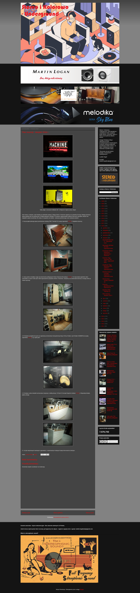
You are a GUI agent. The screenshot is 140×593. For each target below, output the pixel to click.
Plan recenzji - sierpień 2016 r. (108, 294)
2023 (103, 208)
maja (104, 303)
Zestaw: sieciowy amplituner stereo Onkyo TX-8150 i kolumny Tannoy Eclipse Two (112, 338)
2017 (103, 223)
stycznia (105, 313)
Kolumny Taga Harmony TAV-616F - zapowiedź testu (108, 260)
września (105, 235)
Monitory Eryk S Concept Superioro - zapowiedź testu (108, 274)
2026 (103, 201)
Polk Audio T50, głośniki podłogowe (112, 417)
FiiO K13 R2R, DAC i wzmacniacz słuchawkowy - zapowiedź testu (112, 364)
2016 (103, 225)
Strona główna (57, 512)
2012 (103, 323)
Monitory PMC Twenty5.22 (107, 290)
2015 (103, 316)
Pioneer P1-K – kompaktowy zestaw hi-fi (111, 381)
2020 (103, 216)
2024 (103, 206)
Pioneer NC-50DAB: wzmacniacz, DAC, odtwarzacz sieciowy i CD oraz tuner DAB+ (108, 391)
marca (105, 308)
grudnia (105, 228)
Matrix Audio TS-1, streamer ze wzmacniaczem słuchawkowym (112, 347)
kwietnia (105, 306)
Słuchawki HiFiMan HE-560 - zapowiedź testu (108, 247)
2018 (103, 221)
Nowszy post (26, 512)
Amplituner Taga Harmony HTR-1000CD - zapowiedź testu (108, 267)
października (106, 233)
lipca (104, 298)
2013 (103, 321)
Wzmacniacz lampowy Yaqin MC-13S (111, 372)
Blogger (82, 589)
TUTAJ (69, 221)
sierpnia (105, 237)
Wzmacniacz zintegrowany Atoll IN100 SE (112, 409)
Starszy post (90, 512)
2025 (103, 203)
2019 (103, 218)
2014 (103, 318)
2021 (103, 213)
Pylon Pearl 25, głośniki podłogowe (112, 353)
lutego (105, 310)
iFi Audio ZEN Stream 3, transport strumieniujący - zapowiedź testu (112, 401)
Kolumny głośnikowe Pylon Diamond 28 (108, 286)
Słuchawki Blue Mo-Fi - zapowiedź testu (108, 241)
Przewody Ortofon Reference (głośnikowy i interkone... (108, 253)
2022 (103, 211)
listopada (105, 230)
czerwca (105, 301)
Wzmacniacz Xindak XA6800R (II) (108, 280)
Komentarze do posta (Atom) (61, 517)
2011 (103, 326)
